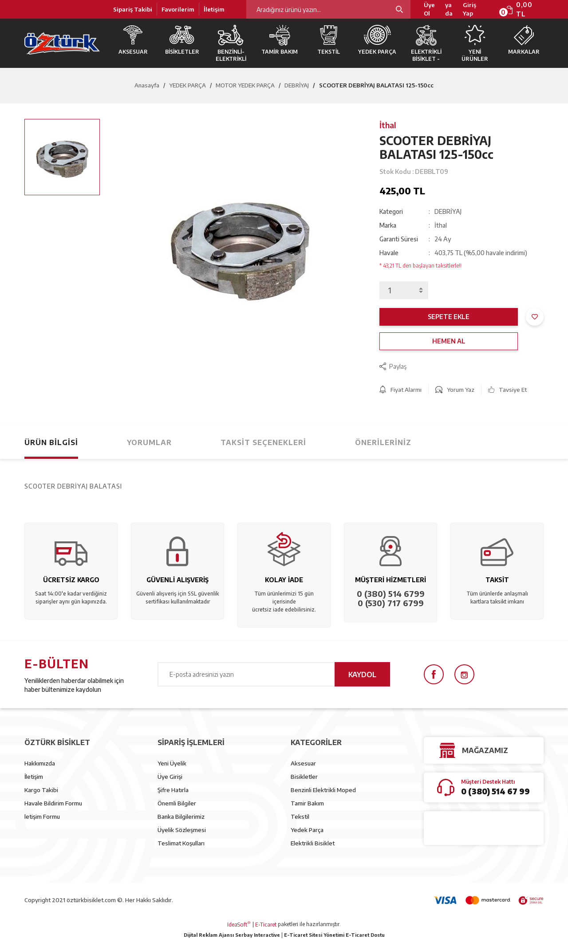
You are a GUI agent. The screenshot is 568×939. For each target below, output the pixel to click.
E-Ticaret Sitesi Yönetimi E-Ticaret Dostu (334, 935)
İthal (387, 125)
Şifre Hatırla (173, 789)
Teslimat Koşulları (181, 843)
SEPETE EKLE (448, 316)
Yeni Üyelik (172, 763)
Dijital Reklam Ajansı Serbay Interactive (232, 935)
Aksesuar (303, 763)
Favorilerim (178, 9)
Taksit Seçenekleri (263, 442)
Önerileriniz (383, 442)
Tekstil (300, 816)
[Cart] (524, 9)
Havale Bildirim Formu (53, 803)
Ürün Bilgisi (51, 442)
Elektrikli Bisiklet (313, 843)
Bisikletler (304, 776)
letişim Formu (42, 816)
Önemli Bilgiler (177, 803)
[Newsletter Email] (274, 674)
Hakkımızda (39, 763)
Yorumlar (149, 442)
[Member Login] (475, 9)
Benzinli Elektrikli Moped (323, 789)
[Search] (328, 9)
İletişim (214, 9)
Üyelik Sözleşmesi (182, 829)
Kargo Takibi (41, 789)
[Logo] (62, 43)
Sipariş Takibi (132, 9)
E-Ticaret (265, 924)
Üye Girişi (170, 776)
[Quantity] (403, 290)
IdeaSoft (239, 924)
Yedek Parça (307, 829)
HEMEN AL (448, 341)
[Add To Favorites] (535, 317)
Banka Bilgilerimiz (181, 816)
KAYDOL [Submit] (362, 674)
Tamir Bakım (307, 803)
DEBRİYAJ (448, 211)
